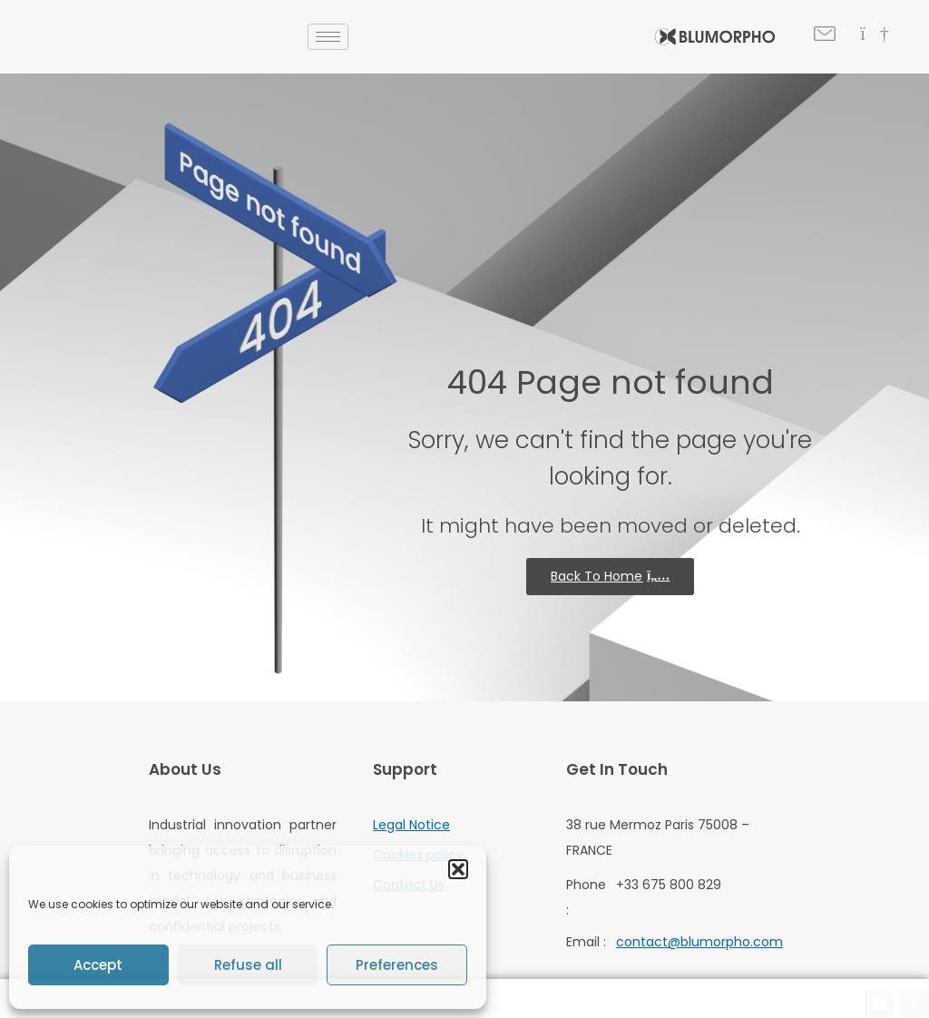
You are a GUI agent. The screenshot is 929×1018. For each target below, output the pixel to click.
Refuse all (248, 964)
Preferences (397, 964)
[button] (458, 869)
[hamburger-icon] (328, 37)
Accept (97, 964)
